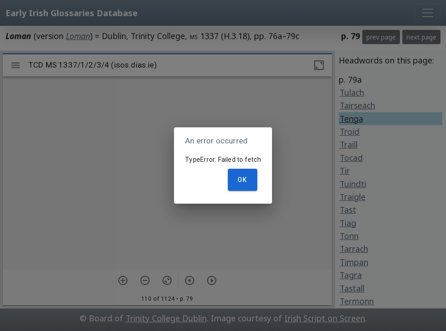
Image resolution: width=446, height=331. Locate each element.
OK (242, 179)
